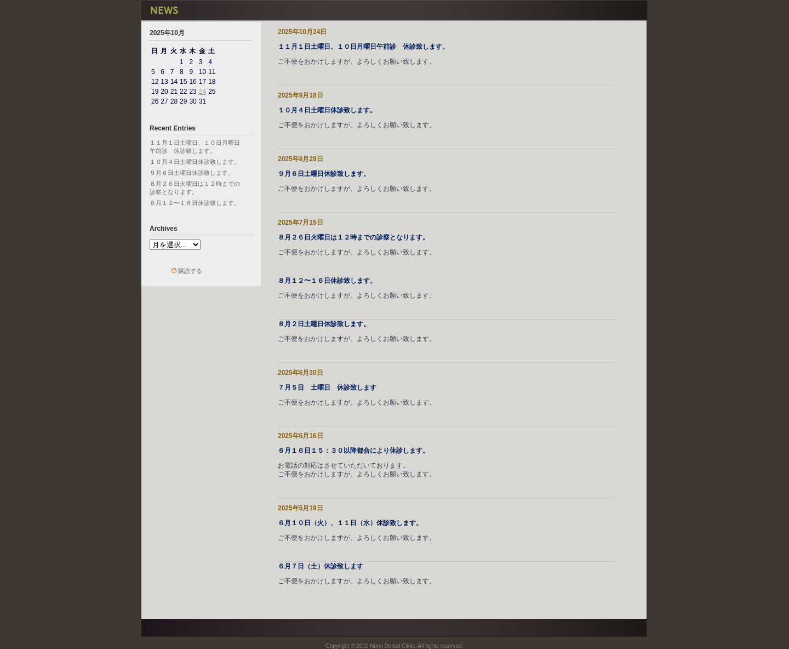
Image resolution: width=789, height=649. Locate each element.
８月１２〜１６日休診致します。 (195, 203)
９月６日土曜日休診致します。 (192, 172)
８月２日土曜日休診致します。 (324, 324)
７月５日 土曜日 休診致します (327, 387)
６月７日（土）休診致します (320, 566)
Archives (164, 228)
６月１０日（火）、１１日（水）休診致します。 (350, 523)
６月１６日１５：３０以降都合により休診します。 (353, 450)
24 (202, 91)
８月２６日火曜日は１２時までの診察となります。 (353, 237)
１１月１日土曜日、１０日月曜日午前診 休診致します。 (363, 46)
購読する (190, 270)
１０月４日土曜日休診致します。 (195, 161)
